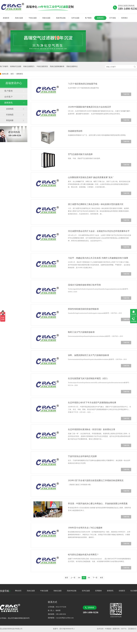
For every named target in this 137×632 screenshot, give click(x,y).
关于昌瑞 (112, 18)
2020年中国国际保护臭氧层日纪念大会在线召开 (89, 107)
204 (79, 577)
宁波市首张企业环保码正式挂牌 (82, 456)
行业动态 (9, 115)
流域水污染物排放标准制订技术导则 (84, 285)
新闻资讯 (100, 18)
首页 (12, 74)
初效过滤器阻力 (28, 66)
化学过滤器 (75, 18)
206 (89, 577)
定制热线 (91, 607)
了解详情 (126, 94)
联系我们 (124, 18)
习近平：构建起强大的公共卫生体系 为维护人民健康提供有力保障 (98, 258)
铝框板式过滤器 (15, 66)
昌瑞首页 (6, 18)
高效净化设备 (61, 18)
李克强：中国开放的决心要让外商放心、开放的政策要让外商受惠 (98, 503)
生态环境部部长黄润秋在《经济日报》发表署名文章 (91, 429)
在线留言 (122, 591)
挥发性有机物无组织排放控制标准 (83, 309)
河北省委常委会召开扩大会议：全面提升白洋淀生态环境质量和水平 (99, 231)
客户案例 (88, 18)
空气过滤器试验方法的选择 (80, 154)
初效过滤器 (46, 18)
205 (84, 577)
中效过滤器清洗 (42, 66)
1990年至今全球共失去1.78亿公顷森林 (85, 528)
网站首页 (18, 591)
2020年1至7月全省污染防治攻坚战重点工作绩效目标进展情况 (95, 480)
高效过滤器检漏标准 (57, 66)
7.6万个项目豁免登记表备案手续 (82, 84)
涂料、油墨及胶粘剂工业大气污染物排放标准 (88, 355)
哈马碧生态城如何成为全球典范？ (83, 554)
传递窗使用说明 (75, 131)
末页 (101, 577)
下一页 (95, 577)
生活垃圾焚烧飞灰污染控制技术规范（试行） (88, 378)
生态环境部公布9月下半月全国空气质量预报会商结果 (92, 402)
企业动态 (9, 109)
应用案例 (98, 591)
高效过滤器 (19, 18)
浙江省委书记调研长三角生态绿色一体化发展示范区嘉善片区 (95, 204)
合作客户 (8, 97)
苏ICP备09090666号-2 (66, 629)
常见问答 (9, 120)
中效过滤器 (33, 18)
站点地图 (133, 591)
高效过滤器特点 (72, 66)
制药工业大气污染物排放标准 (81, 332)
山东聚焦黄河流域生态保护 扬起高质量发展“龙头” (90, 177)
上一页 (73, 577)
